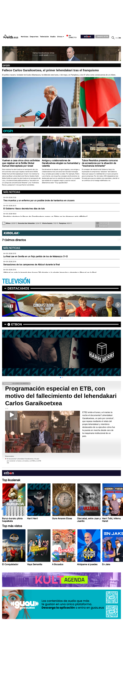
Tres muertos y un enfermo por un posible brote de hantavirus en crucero (38, 200)
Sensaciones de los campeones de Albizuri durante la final (31, 264)
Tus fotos (101, 223)
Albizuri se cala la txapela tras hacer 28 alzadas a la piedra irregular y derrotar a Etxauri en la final (49, 272)
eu (117, 38)
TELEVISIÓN (16, 281)
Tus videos (101, 226)
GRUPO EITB (102, 36)
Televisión (44, 37)
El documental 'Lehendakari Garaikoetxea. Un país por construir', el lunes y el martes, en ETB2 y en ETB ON (24, 461)
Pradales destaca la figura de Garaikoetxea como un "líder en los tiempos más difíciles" (45, 216)
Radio (53, 37)
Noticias (24, 37)
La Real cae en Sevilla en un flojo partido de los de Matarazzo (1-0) (35, 256)
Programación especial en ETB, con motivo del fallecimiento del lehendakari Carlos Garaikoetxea (61, 395)
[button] (119, 146)
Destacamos (18, 288)
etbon (16, 324)
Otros (59, 37)
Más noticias (11, 192)
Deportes (34, 37)
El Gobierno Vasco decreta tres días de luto (24, 208)
